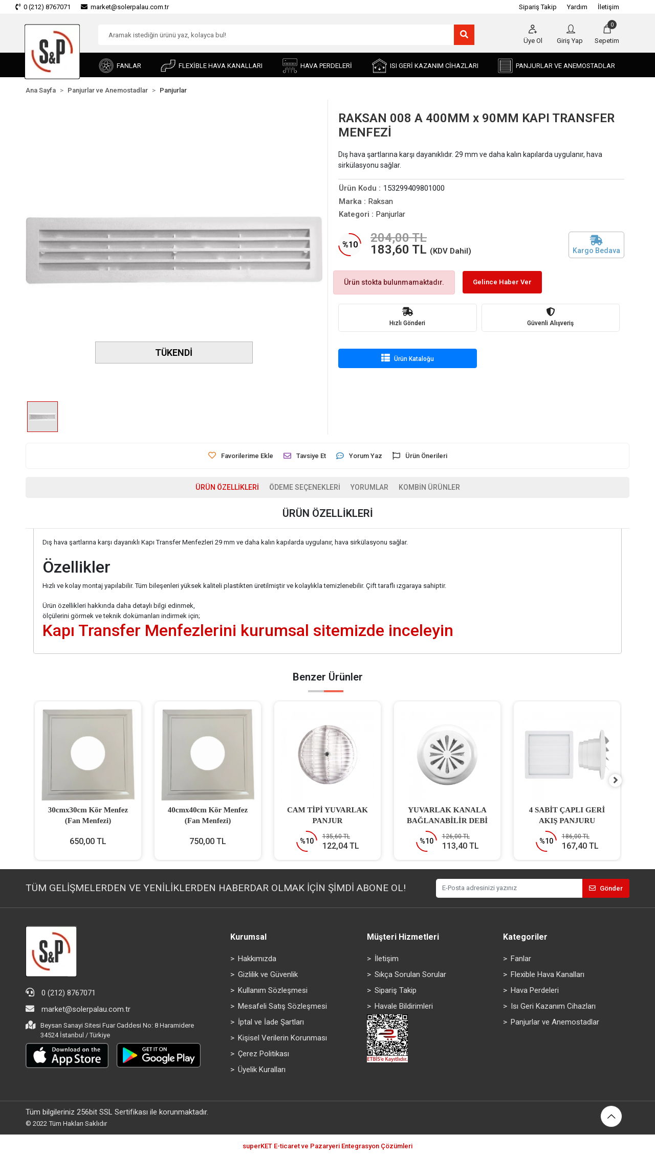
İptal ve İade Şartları (271, 1022)
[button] (607, 34)
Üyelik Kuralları (262, 1070)
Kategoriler (525, 937)
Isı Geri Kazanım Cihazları (553, 1006)
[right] (622, 781)
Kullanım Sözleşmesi (273, 990)
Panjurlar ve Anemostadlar (555, 1022)
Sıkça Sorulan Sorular (410, 975)
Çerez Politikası (263, 1054)
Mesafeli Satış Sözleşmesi (282, 1006)
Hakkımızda (257, 959)
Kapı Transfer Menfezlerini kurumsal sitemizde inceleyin (247, 631)
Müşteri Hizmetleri (403, 937)
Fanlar (521, 959)
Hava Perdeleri (535, 990)
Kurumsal (248, 937)
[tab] (221, 488)
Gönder (606, 889)
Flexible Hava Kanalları (547, 975)
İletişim (608, 7)
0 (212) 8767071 (61, 993)
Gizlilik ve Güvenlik (268, 975)
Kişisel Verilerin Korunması (282, 1038)
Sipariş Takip (538, 7)
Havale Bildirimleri (404, 1006)
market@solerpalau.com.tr (78, 1010)
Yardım (577, 7)
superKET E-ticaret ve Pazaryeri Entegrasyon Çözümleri (327, 1147)
